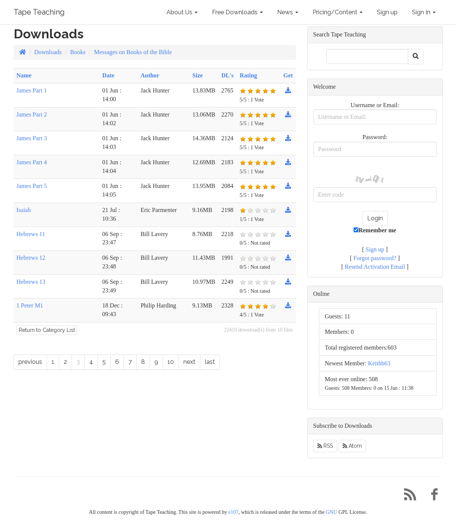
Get (288, 75)
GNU (331, 512)
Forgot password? (375, 258)
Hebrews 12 (31, 257)
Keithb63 (379, 363)
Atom (352, 446)
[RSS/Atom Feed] (407, 496)
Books (77, 52)
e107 (233, 512)
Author (149, 75)
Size (197, 75)
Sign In (424, 12)
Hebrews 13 (31, 282)
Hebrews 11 (31, 234)
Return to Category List (47, 330)
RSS (325, 446)
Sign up (387, 12)
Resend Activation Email (375, 267)
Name (24, 75)
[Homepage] (22, 52)
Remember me (375, 230)
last (210, 361)
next (189, 361)
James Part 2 (32, 114)
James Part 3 (32, 138)
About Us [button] (182, 12)
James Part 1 (32, 90)
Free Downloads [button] (237, 12)
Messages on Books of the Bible (133, 52)
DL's (227, 75)
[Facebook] (431, 496)
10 (171, 361)
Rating (248, 75)
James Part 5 (32, 186)
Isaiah (24, 210)
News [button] (287, 12)
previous (30, 361)
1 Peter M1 (30, 305)
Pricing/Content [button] (338, 12)
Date (108, 75)
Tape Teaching (39, 12)
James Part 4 (32, 162)
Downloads (48, 52)
